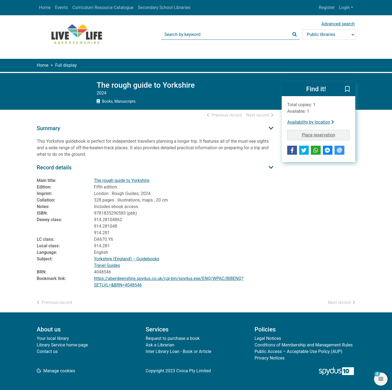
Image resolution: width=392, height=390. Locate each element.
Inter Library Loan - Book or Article (178, 351)
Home (45, 7)
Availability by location (310, 122)
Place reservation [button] (326, 135)
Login (344, 7)
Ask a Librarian (160, 345)
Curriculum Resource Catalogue (102, 7)
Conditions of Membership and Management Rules (304, 345)
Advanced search (338, 23)
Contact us (47, 351)
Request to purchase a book (173, 338)
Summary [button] (48, 128)
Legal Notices (268, 338)
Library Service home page (62, 345)
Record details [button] (54, 167)
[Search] (294, 34)
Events (61, 7)
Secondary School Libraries (164, 7)
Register (327, 7)
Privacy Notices (269, 358)
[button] (347, 89)
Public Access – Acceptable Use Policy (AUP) (298, 351)
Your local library (53, 338)
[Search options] (328, 34)
